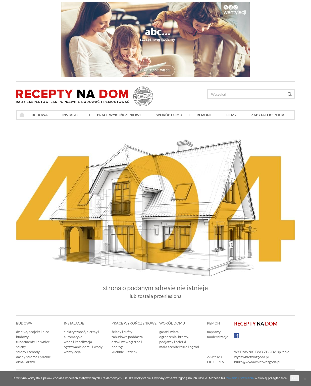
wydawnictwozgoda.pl (251, 357)
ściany (21, 347)
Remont (204, 115)
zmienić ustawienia (240, 378)
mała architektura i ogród (179, 347)
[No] (304, 378)
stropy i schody (28, 352)
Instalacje (72, 115)
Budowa (40, 115)
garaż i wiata (169, 332)
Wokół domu (169, 115)
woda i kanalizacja (78, 342)
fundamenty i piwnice (33, 342)
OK (294, 378)
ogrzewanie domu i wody (83, 347)
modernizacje (217, 337)
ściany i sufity (122, 332)
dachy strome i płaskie (33, 357)
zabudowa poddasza (127, 337)
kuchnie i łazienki (125, 352)
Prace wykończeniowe (119, 115)
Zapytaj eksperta (267, 115)
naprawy (214, 332)
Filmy (231, 115)
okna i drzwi (25, 362)
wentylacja (72, 352)
